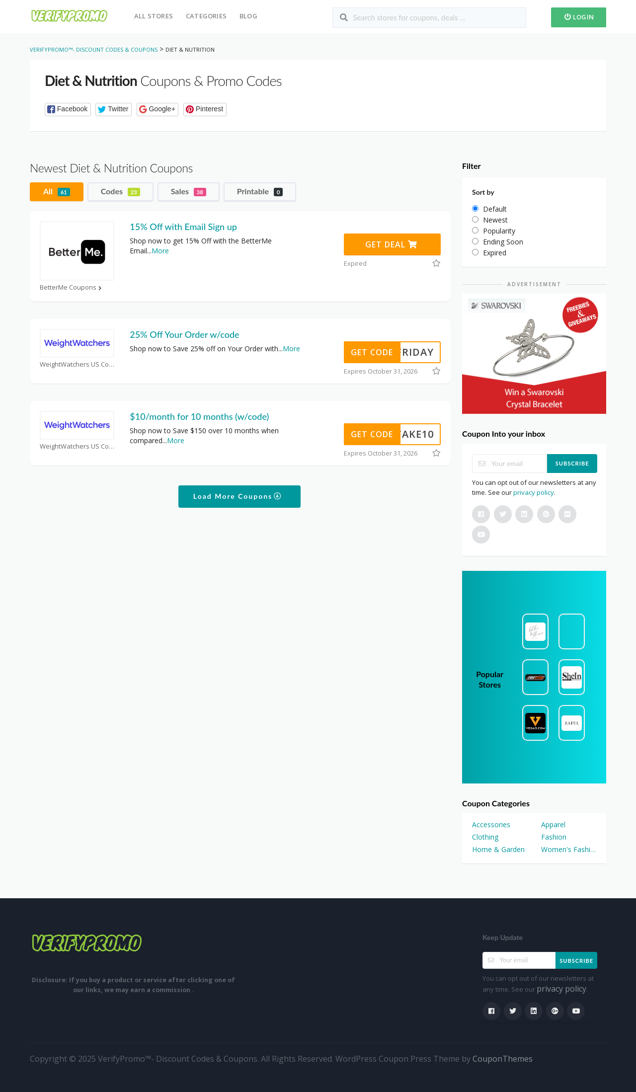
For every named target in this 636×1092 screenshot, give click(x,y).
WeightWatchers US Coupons (77, 364)
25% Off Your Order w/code (184, 334)
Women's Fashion (568, 849)
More (160, 250)
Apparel (553, 824)
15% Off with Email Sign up (183, 226)
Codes (120, 191)
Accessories (491, 824)
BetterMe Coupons (72, 287)
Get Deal (391, 244)
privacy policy (533, 492)
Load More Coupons (237, 496)
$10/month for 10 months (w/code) (199, 416)
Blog (248, 15)
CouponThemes (503, 1058)
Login (578, 16)
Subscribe (572, 463)
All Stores (153, 15)
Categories (206, 15)
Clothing (485, 837)
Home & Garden (498, 849)
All (56, 191)
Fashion (553, 837)
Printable (260, 191)
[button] (68, 109)
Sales (188, 191)
